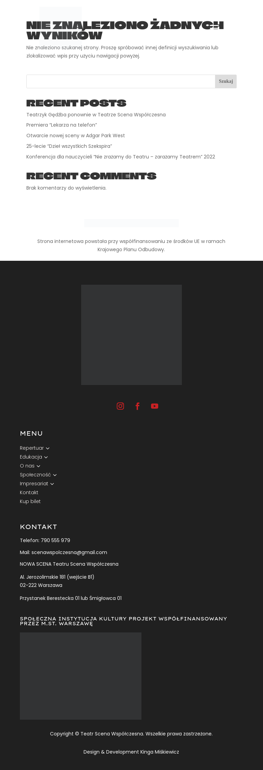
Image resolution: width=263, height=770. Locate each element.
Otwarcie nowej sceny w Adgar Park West (76, 135)
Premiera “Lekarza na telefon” (62, 124)
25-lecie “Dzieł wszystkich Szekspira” (69, 146)
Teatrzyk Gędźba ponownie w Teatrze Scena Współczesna (96, 114)
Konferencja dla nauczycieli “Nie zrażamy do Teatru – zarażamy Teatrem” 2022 (121, 156)
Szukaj (226, 81)
